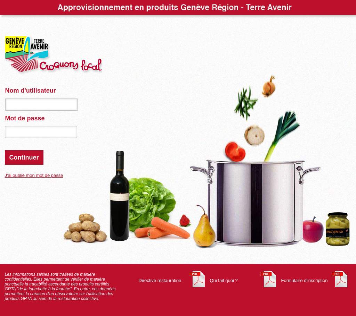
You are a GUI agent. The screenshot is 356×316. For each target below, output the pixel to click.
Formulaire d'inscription (304, 280)
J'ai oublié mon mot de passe (34, 175)
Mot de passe (25, 118)
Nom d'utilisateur (30, 90)
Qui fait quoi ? (224, 280)
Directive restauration (160, 280)
